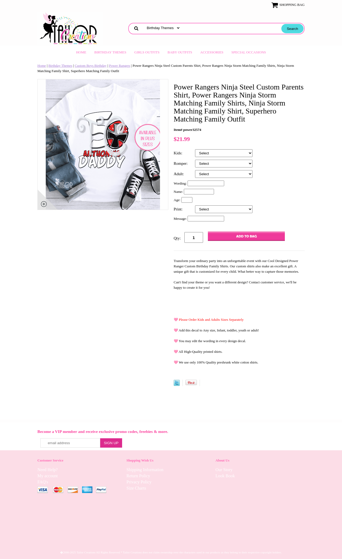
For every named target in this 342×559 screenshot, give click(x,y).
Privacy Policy (138, 482)
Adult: (179, 174)
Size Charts (136, 488)
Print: (179, 209)
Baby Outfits (180, 52)
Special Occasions (248, 52)
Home (81, 52)
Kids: (178, 153)
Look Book (225, 476)
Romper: (181, 163)
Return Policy (138, 476)
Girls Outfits (147, 52)
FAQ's (42, 482)
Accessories (211, 52)
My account (47, 476)
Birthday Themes (110, 52)
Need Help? (47, 469)
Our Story (224, 469)
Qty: (177, 238)
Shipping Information (144, 469)
